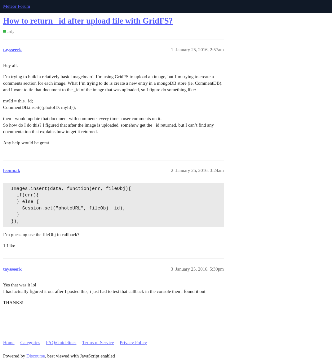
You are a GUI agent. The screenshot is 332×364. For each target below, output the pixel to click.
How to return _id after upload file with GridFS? (88, 20)
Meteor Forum (16, 6)
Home (9, 342)
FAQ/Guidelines (61, 342)
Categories (30, 342)
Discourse (35, 355)
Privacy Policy (133, 342)
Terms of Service (98, 342)
